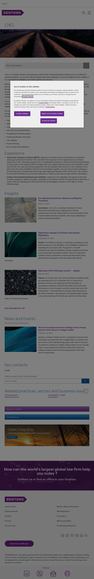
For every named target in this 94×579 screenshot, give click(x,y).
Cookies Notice (28, 96)
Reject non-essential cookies (52, 113)
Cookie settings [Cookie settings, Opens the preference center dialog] (22, 113)
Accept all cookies (48, 121)
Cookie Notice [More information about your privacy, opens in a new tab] (50, 107)
